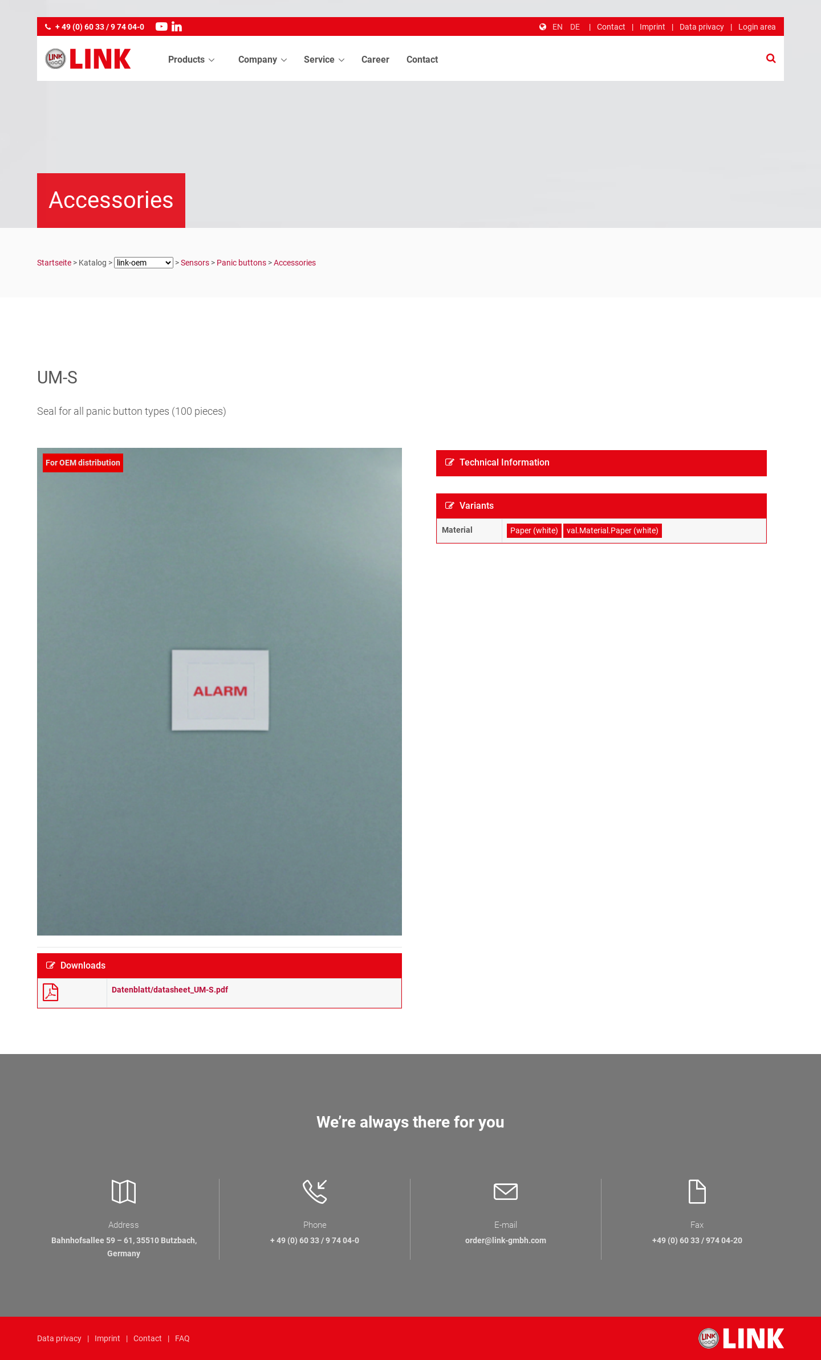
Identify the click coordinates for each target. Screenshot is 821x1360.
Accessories (295, 262)
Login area (757, 26)
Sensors (195, 262)
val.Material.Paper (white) (613, 530)
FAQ (182, 1338)
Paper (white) (534, 530)
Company (257, 60)
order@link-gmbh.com (505, 1240)
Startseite (54, 262)
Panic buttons (241, 262)
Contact (611, 26)
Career (375, 60)
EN (557, 26)
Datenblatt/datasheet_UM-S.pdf (170, 989)
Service (319, 60)
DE (575, 26)
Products (186, 60)
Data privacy (702, 26)
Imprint (652, 26)
